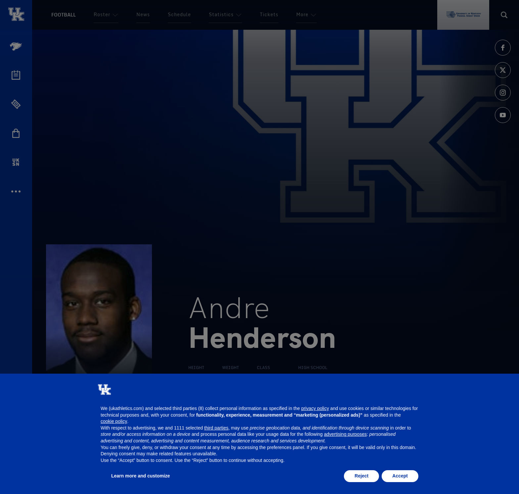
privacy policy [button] (315, 408)
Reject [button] (361, 475)
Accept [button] (400, 475)
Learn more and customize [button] (140, 475)
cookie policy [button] (114, 421)
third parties (216, 428)
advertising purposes (345, 434)
